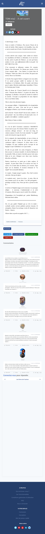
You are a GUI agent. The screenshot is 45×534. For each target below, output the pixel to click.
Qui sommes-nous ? (22, 491)
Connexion (22, 512)
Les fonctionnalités (22, 494)
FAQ (22, 500)
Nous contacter (22, 504)
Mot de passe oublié (22, 518)
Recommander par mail (31, 234)
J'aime (7, 234)
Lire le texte (7, 228)
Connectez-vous (9, 375)
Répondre (7, 271)
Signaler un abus (8, 237)
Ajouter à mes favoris (18, 234)
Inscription (22, 515)
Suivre (9, 24)
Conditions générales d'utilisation (22, 497)
